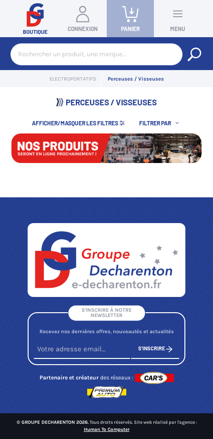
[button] (160, 122)
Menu (177, 18)
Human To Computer (107, 429)
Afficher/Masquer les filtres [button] (78, 123)
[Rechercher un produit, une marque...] (194, 54)
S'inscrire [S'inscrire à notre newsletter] (155, 349)
